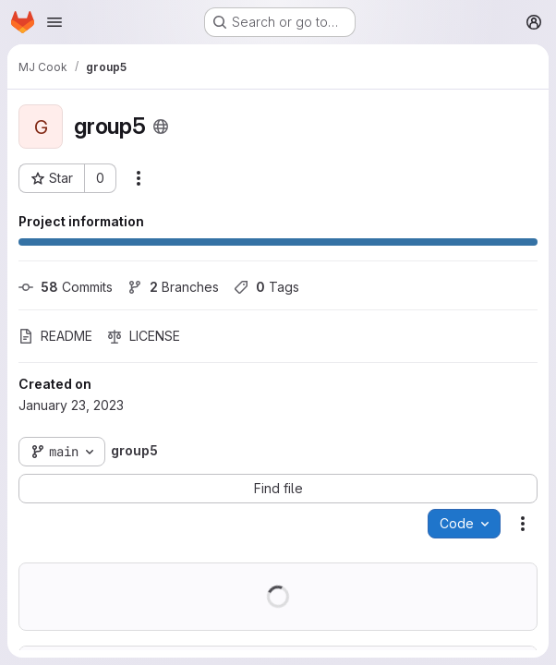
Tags (266, 287)
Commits (65, 287)
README (55, 336)
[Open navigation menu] (54, 22)
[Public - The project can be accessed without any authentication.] (160, 126)
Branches (173, 287)
